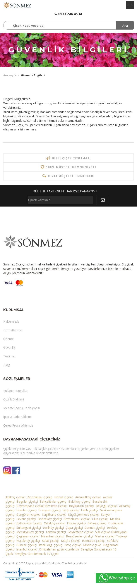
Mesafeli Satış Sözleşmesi (21, 408)
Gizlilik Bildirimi (13, 399)
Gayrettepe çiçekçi (80, 532)
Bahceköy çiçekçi (50, 519)
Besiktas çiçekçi (56, 506)
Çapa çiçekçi (74, 527)
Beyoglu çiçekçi (106, 506)
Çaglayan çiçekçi (27, 536)
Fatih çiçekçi (89, 510)
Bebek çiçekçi (96, 523)
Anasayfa (9, 75)
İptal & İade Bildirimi (17, 417)
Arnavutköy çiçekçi (88, 497)
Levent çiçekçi (26, 519)
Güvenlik (9, 347)
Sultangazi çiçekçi (28, 527)
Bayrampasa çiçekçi (30, 506)
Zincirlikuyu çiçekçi (40, 497)
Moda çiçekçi (92, 545)
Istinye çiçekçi (64, 497)
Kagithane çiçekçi (54, 514)
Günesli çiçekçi (26, 545)
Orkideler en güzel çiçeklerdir (59, 549)
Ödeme (8, 339)
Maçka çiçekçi (70, 541)
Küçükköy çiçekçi (28, 541)
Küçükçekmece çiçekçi (83, 514)
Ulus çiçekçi (100, 519)
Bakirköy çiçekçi (79, 501)
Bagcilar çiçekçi (27, 501)
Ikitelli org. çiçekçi (50, 545)
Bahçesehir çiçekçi (29, 523)
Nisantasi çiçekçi (52, 536)
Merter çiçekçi (104, 536)
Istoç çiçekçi (72, 545)
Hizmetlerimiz (12, 330)
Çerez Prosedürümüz (18, 425)
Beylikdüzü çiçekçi (81, 506)
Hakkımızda (11, 321)
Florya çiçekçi (76, 523)
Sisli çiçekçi (102, 532)
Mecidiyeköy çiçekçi (30, 532)
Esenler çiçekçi (26, 510)
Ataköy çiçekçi (15, 497)
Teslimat (9, 356)
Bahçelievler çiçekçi (53, 501)
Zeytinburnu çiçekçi (76, 519)
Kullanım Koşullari (15, 391)
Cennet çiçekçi (95, 527)
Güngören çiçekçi (28, 514)
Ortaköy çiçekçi (54, 523)
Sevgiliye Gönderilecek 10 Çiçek (36, 554)
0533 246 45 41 (68, 14)
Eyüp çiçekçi (70, 510)
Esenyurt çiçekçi (49, 510)
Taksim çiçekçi (56, 532)
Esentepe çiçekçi (93, 541)
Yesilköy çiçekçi (53, 527)
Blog (6, 365)
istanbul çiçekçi (26, 549)
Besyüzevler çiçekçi (79, 536)
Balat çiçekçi (50, 541)
